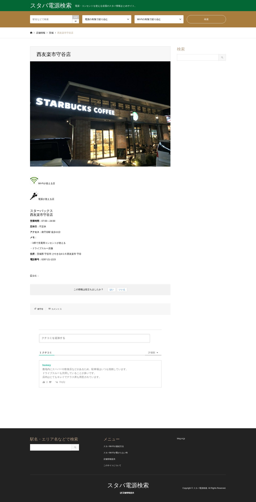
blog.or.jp (181, 438)
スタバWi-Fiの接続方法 (114, 446)
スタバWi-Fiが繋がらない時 (116, 453)
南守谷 (40, 309)
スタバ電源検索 (128, 485)
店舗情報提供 (109, 459)
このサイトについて (112, 465)
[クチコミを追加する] (94, 338)
